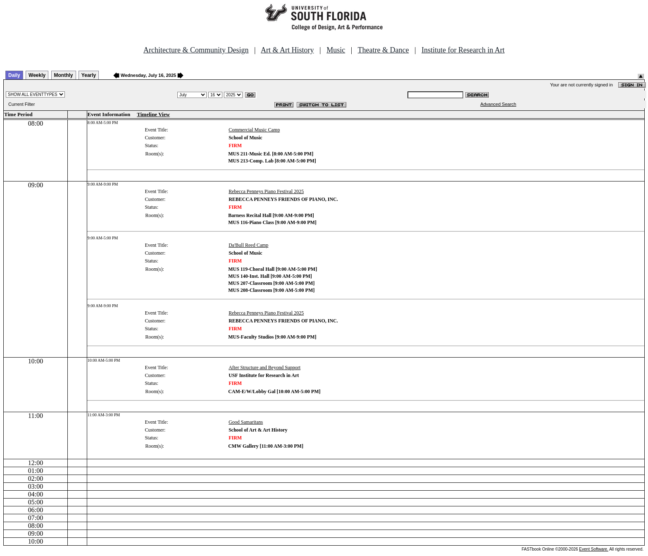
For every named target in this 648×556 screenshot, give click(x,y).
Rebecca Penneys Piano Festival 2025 (266, 191)
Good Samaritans (246, 422)
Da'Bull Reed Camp (248, 245)
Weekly (37, 75)
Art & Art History (287, 50)
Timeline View (153, 114)
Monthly (63, 75)
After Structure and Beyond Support (264, 367)
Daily (14, 75)
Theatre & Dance (383, 50)
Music (335, 50)
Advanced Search (498, 104)
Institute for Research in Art (463, 50)
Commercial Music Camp (254, 130)
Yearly (88, 75)
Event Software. (593, 549)
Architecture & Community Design (195, 50)
